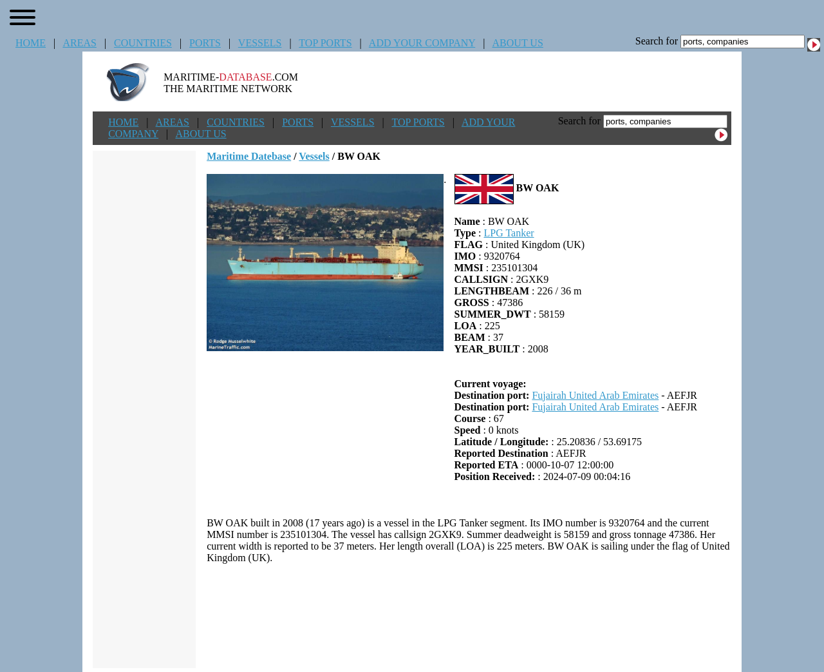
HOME (30, 42)
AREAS (79, 42)
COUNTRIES (143, 42)
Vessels (314, 156)
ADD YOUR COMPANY (422, 42)
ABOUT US (517, 42)
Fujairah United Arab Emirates (595, 395)
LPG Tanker (508, 232)
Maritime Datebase (249, 156)
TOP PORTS (325, 42)
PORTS (205, 42)
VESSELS (260, 42)
